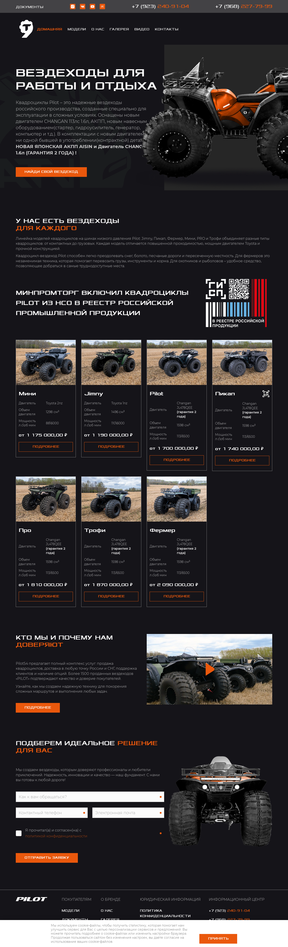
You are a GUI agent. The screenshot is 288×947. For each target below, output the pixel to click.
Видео (141, 29)
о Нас (97, 29)
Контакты (166, 29)
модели (77, 29)
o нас (107, 911)
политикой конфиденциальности (56, 836)
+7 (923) (160, 6)
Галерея (119, 29)
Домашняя (49, 29)
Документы (29, 7)
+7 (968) (243, 6)
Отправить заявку (47, 858)
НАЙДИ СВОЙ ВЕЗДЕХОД (52, 171)
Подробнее (38, 707)
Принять (218, 938)
